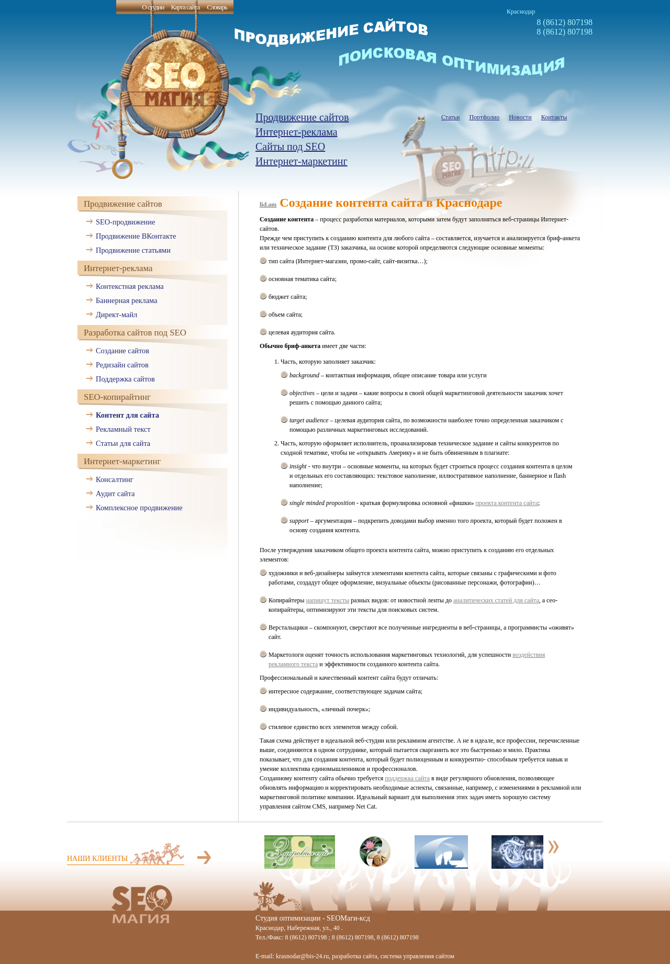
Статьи (450, 117)
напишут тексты (328, 600)
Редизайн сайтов (122, 365)
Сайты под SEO (290, 146)
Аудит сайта (115, 493)
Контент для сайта (127, 415)
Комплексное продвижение (139, 507)
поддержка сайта (407, 778)
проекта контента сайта (506, 503)
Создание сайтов (122, 350)
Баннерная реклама (126, 300)
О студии (153, 7)
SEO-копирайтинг (117, 397)
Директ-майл (116, 314)
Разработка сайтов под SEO (135, 333)
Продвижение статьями (133, 250)
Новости (520, 117)
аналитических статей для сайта (496, 600)
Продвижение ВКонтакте (136, 236)
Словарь (217, 7)
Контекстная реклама (130, 286)
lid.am (268, 204)
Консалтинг (114, 479)
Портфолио (484, 117)
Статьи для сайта (123, 443)
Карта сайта (185, 7)
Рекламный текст (123, 429)
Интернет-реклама (296, 132)
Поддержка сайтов (125, 379)
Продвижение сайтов (302, 117)
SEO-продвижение (125, 222)
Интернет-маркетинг (301, 161)
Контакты (554, 117)
